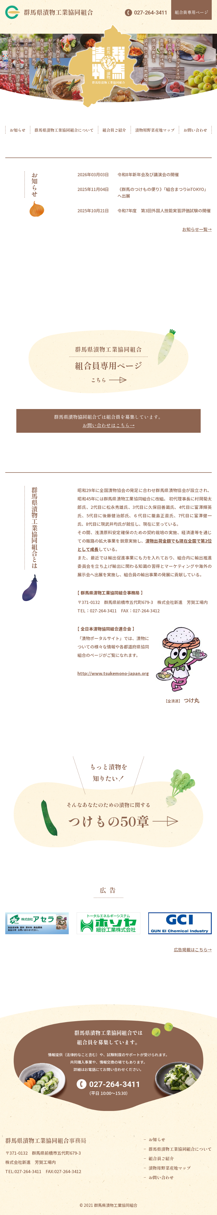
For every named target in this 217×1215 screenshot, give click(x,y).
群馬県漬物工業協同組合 (58, 12)
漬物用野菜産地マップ (155, 130)
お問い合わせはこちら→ (108, 425)
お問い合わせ (195, 130)
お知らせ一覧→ (197, 229)
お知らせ (18, 130)
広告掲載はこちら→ (193, 949)
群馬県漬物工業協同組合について (64, 130)
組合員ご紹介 (114, 130)
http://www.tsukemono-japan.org (113, 673)
